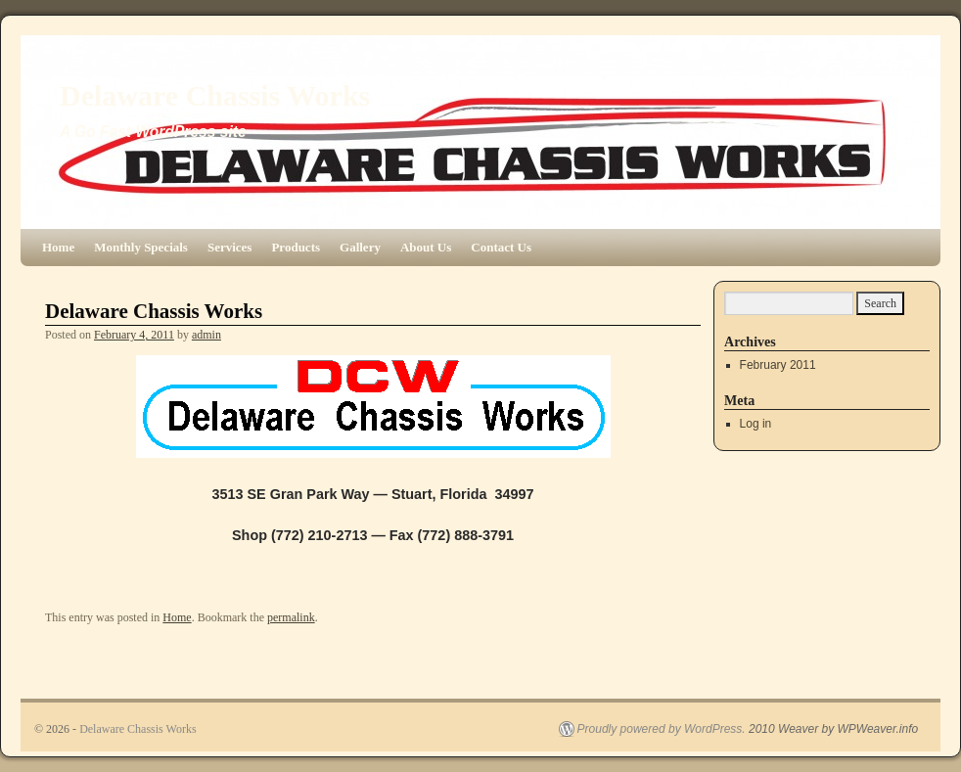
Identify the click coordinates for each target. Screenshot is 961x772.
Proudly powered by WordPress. (661, 729)
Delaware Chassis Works (215, 95)
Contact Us (501, 247)
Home (58, 247)
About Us (425, 247)
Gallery (360, 247)
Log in (756, 424)
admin (206, 334)
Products (295, 247)
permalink (291, 617)
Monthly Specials (141, 247)
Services (229, 247)
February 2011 (778, 365)
